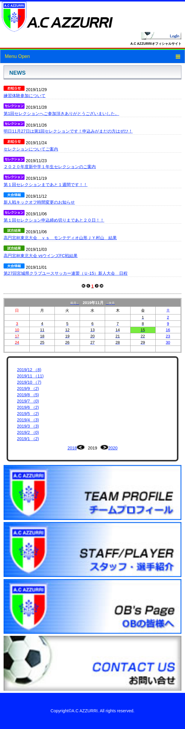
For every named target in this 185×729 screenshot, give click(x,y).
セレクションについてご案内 (31, 149)
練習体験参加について (25, 95)
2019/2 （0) (28, 432)
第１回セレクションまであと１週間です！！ (45, 184)
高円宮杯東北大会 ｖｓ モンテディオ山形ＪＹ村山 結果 (60, 237)
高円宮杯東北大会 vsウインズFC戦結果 (41, 255)
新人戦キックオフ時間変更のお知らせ (39, 202)
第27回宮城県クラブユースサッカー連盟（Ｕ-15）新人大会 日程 (66, 273)
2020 (112, 448)
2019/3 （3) (28, 426)
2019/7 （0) (28, 401)
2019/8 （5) (28, 394)
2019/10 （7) (29, 382)
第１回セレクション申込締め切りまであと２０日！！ (54, 220)
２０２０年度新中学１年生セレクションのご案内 (50, 166)
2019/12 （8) (29, 369)
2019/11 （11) (30, 376)
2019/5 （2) (28, 413)
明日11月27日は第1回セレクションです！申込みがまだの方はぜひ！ (68, 131)
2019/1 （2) (28, 438)
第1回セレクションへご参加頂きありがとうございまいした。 (61, 113)
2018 (72, 448)
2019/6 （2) (28, 407)
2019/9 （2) (28, 388)
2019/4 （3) (28, 420)
